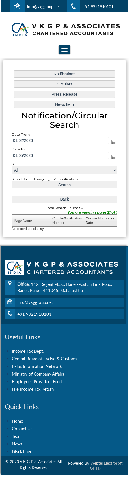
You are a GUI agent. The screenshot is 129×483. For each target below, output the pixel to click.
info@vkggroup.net (43, 6)
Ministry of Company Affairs (38, 362)
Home (17, 408)
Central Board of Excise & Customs (44, 346)
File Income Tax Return (33, 377)
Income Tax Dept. (28, 339)
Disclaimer (21, 439)
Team (17, 424)
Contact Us (22, 416)
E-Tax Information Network (37, 354)
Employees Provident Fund (37, 369)
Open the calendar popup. (113, 142)
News (17, 431)
